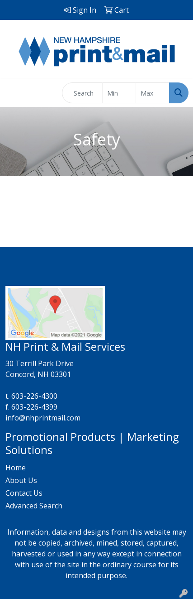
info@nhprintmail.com (42, 418)
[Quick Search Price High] (152, 92)
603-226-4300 (34, 396)
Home (15, 468)
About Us (21, 480)
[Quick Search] (82, 92)
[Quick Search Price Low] (119, 92)
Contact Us (23, 493)
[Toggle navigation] (14, 93)
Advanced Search (33, 506)
